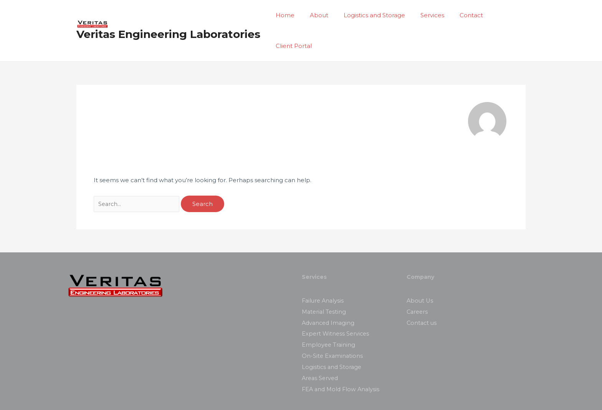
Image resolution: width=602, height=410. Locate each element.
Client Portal (502, 16)
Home (289, 16)
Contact (460, 16)
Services (425, 16)
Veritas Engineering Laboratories (168, 19)
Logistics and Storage (371, 16)
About (320, 16)
